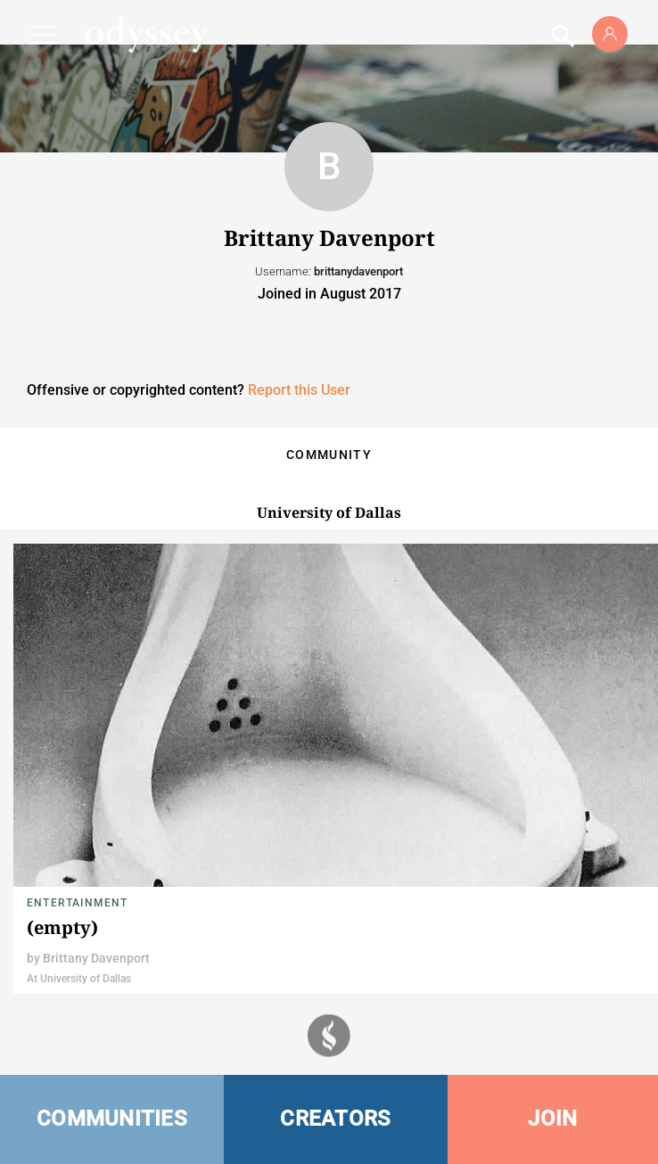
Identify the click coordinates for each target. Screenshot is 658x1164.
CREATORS (335, 1118)
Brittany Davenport (96, 958)
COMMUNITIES (112, 1118)
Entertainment (77, 903)
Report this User (299, 389)
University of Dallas (329, 512)
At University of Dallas (79, 978)
